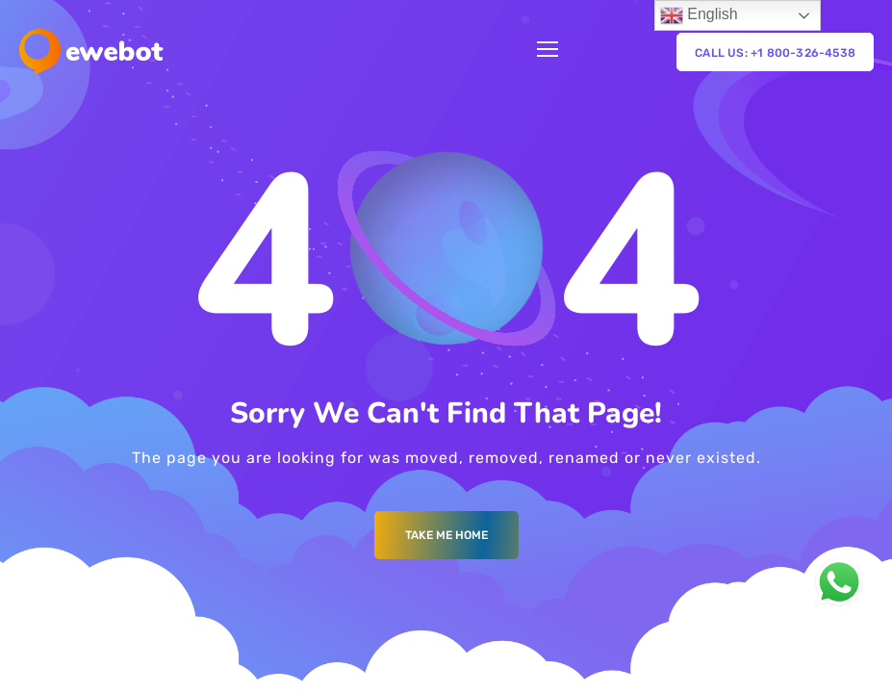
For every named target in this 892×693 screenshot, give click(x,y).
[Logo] (91, 52)
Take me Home (446, 535)
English (699, 15)
